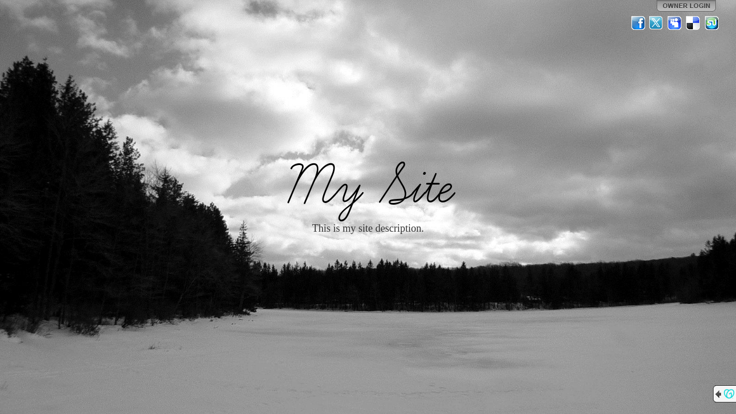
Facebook (638, 23)
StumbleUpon (712, 23)
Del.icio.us (693, 23)
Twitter (657, 23)
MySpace (675, 23)
